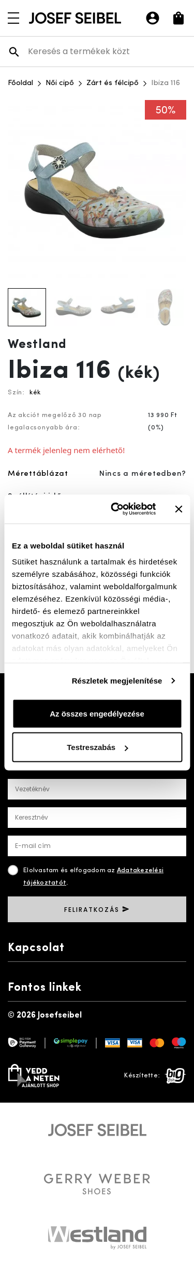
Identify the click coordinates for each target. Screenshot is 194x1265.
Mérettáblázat (38, 474)
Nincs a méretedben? (142, 474)
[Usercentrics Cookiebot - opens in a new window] (116, 509)
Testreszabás (97, 747)
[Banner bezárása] (178, 508)
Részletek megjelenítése (117, 680)
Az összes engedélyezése (97, 713)
